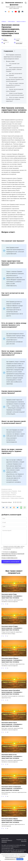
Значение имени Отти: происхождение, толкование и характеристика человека (11, 756)
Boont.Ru (23, 841)
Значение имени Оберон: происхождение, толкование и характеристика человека (11, 660)
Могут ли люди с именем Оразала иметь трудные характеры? (15, 99)
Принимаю (20, 859)
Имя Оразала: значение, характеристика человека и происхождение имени (12, 57)
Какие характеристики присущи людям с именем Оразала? (14, 69)
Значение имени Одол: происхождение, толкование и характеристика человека (11, 724)
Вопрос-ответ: (10, 61)
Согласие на (12, 553)
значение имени (7, 489)
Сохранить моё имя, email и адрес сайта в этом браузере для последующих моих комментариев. (13, 548)
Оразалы (14, 493)
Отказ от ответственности (9, 558)
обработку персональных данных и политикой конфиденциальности (12, 553)
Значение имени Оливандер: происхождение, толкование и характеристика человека (11, 788)
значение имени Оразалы (9, 491)
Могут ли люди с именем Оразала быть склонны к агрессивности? (15, 85)
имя (20, 491)
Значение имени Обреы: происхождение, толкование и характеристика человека (11, 820)
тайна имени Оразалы (17, 498)
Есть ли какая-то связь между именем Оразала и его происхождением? (15, 79)
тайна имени (6, 498)
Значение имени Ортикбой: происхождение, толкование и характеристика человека (11, 692)
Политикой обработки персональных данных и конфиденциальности (15, 857)
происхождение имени (9, 494)
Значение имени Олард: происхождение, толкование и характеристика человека (11, 628)
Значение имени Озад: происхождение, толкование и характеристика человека (11, 596)
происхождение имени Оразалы (11, 496)
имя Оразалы (6, 493)
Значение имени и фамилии (14, 3)
